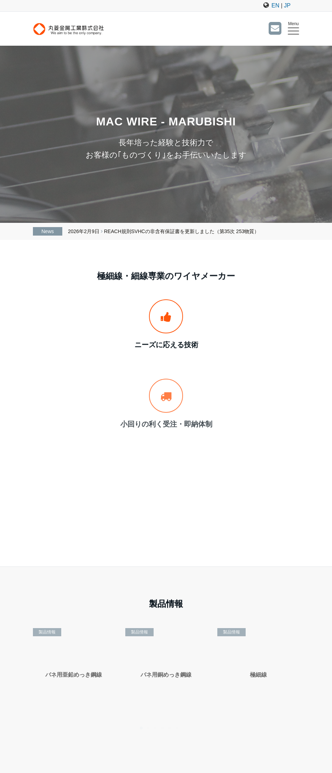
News (47, 231)
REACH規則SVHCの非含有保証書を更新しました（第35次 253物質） (181, 231)
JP (287, 5)
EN (275, 5)
